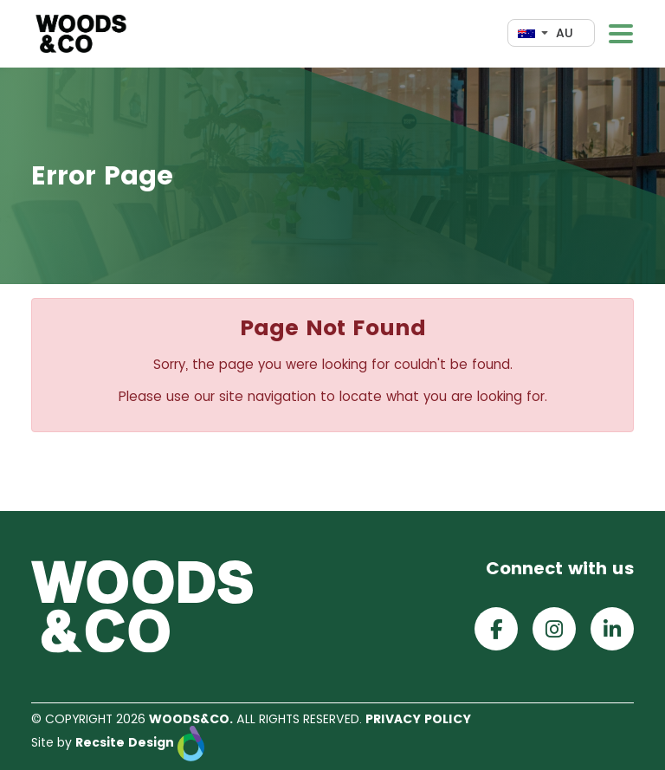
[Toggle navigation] (621, 33)
